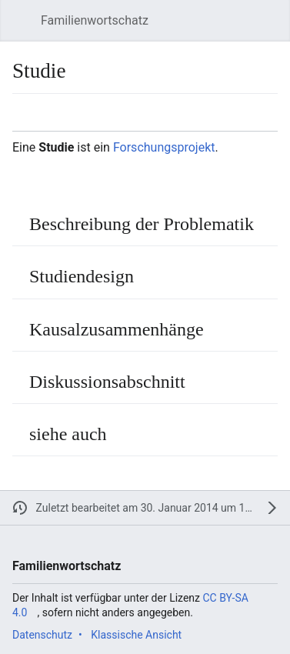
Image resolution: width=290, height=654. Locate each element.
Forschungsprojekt (164, 147)
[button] (20, 21)
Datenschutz (42, 635)
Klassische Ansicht (136, 635)
